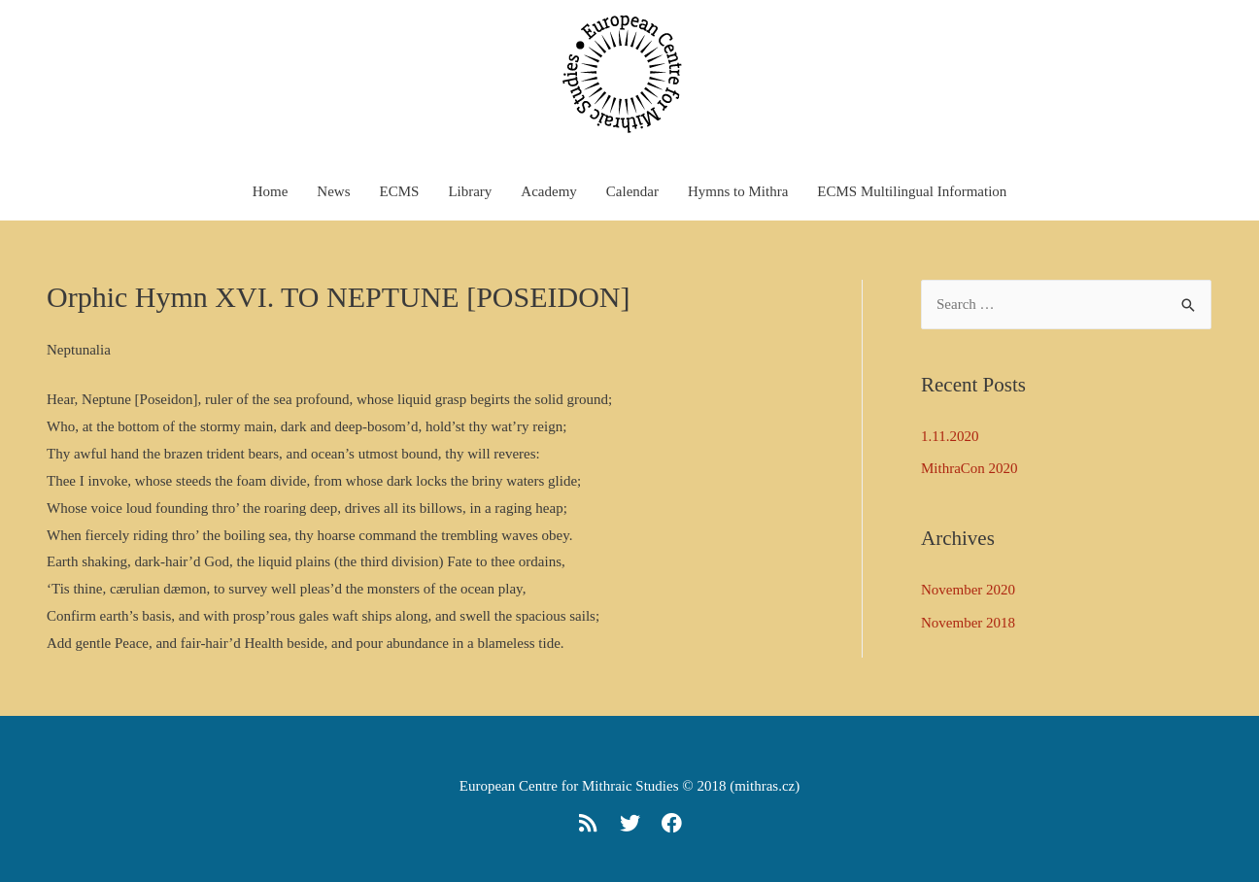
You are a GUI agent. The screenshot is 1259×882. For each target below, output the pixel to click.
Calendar (632, 191)
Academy (548, 191)
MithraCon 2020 (969, 468)
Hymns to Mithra (738, 191)
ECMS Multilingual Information (911, 191)
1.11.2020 (949, 436)
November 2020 (968, 589)
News (333, 191)
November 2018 (968, 622)
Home (271, 191)
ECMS (400, 191)
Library (470, 191)
